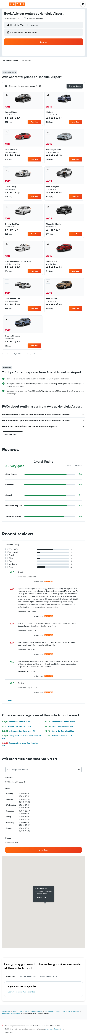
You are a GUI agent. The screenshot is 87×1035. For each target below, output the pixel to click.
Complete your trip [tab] (27, 976)
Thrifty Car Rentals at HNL (16, 721)
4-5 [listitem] (59, 118)
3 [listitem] (11, 155)
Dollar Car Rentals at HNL (59, 736)
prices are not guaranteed (54, 1029)
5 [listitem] (6, 155)
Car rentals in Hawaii (52, 1011)
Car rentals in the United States (31, 1011)
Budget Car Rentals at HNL (16, 726)
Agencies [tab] (10, 976)
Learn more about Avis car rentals (21, 992)
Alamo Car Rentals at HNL (59, 731)
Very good (13, 552)
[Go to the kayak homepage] (17, 4)
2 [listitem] (6, 118)
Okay (11, 558)
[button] (4, 4)
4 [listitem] (48, 118)
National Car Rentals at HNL (60, 721)
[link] (43, 850)
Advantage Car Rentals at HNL (18, 731)
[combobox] (12, 18)
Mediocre (13, 564)
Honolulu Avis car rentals (11, 1014)
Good (11, 555)
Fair (10, 561)
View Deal (34, 122)
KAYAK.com (6, 1011)
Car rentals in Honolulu (71, 1011)
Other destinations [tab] (48, 976)
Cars (15, 1011)
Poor (11, 567)
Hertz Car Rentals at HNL (59, 726)
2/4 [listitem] (17, 118)
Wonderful (13, 549)
